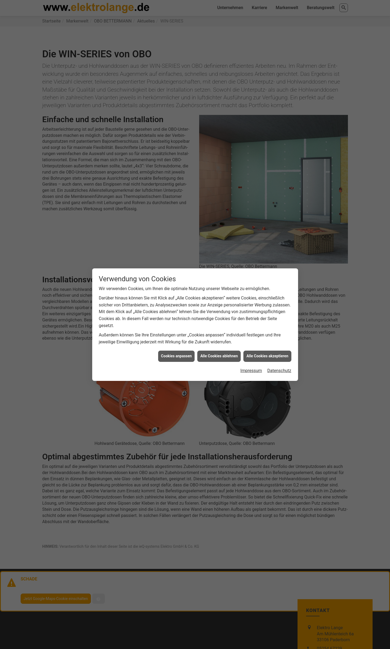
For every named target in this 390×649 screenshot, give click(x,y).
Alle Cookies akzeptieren (267, 327)
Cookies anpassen (176, 327)
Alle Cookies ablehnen (219, 327)
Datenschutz (279, 341)
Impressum (251, 341)
